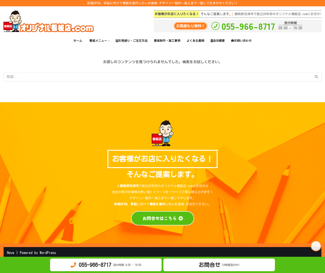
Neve (10, 252)
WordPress (48, 252)
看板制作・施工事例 (167, 40)
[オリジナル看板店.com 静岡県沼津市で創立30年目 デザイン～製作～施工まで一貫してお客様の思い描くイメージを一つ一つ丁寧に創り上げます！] (49, 21)
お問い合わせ (241, 41)
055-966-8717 (248, 25)
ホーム (77, 40)
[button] (109, 41)
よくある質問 (195, 40)
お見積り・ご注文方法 (132, 41)
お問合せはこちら (162, 218)
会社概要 (218, 41)
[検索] (157, 76)
